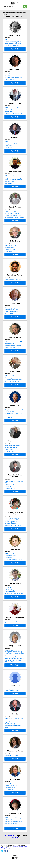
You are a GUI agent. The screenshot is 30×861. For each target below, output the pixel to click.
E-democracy (8, 297)
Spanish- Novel (12, 542)
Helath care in (10, 249)
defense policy (10, 41)
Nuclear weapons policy (12, 47)
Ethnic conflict (9, 380)
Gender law (8, 170)
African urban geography (12, 421)
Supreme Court (10, 291)
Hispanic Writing (9, 546)
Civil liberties (8, 669)
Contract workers (10, 711)
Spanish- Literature (13, 540)
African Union (9, 128)
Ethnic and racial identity (12, 463)
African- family (12, 832)
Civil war (7, 504)
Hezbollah (8, 587)
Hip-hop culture (9, 89)
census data (9, 457)
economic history (11, 208)
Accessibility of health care (12, 251)
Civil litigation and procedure (13, 671)
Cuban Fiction (9, 544)
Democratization (9, 585)
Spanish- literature (13, 748)
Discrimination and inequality (13, 461)
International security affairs (13, 43)
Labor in (8, 707)
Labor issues (8, 215)
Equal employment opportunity (14, 712)
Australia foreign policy (11, 376)
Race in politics (10, 83)
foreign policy (10, 374)
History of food (9, 506)
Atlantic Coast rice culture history (14, 502)
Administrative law (10, 293)
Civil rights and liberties (12, 168)
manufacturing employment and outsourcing (13, 791)
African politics (9, 126)
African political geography (13, 420)
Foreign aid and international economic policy (13, 212)
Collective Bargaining (11, 709)
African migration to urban (13, 416)
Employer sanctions (10, 629)
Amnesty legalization (11, 627)
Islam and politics (10, 589)
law (7, 166)
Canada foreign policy (11, 378)
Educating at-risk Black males (13, 87)
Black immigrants (10, 459)
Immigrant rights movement (13, 631)
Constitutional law (10, 295)
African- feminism (13, 333)
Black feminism (9, 85)
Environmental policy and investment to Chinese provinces (14, 797)
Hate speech (8, 172)
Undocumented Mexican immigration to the (12, 624)
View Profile (15, 56)
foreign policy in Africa (13, 125)
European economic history (13, 210)
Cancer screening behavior (13, 253)
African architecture (10, 418)
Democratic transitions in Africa (14, 130)
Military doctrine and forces (13, 45)
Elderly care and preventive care (14, 255)
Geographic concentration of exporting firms (13, 801)
